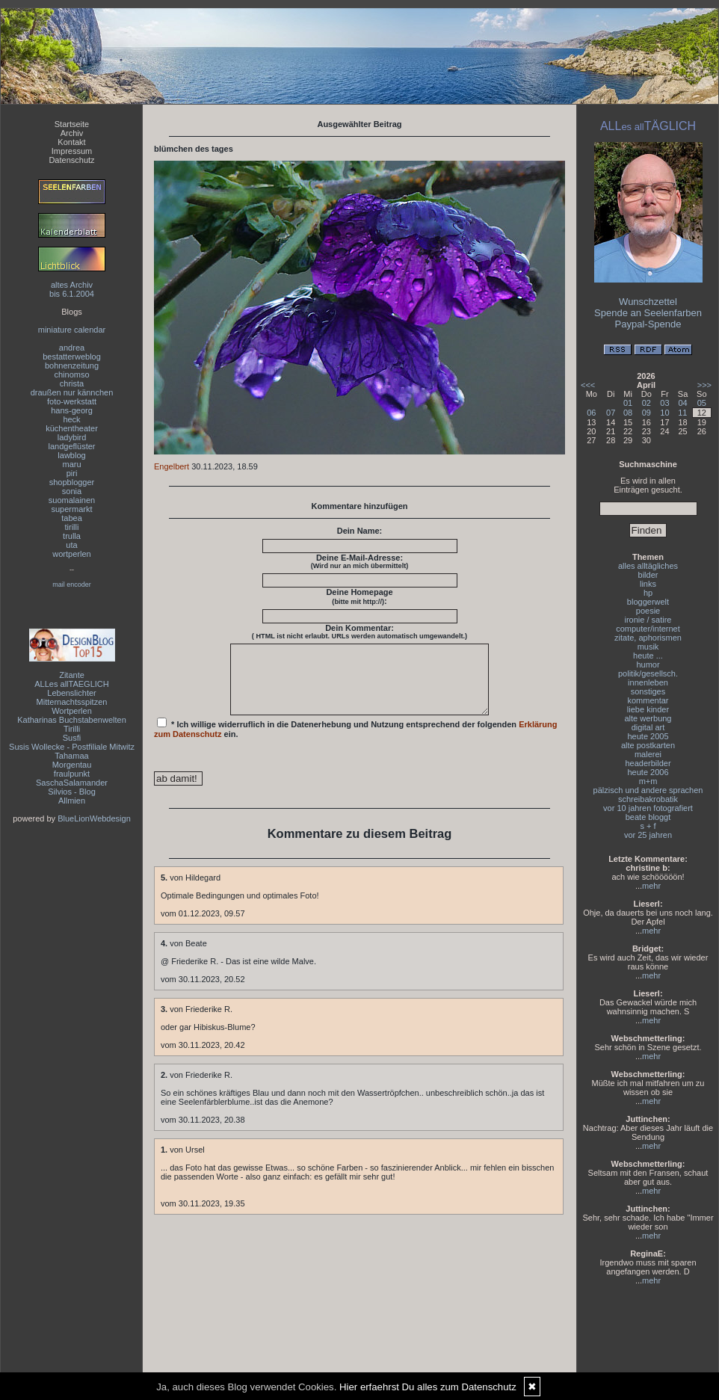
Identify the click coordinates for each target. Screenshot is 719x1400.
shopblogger (72, 482)
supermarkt (71, 509)
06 (591, 412)
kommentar (647, 700)
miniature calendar (72, 329)
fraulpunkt (72, 773)
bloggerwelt (648, 601)
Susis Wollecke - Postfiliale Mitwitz (72, 746)
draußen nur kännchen (72, 392)
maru (71, 464)
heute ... (648, 655)
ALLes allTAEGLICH (71, 683)
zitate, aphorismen (648, 637)
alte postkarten (648, 745)
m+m (648, 781)
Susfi (72, 737)
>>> (704, 384)
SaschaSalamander (72, 782)
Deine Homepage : (359, 596)
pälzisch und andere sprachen (648, 790)
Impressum (72, 151)
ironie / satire (648, 619)
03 (664, 402)
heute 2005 (647, 736)
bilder (648, 574)
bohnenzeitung (72, 365)
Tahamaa (71, 755)
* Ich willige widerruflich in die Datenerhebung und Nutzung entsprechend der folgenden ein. (356, 741)
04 (682, 402)
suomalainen (72, 500)
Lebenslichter (71, 692)
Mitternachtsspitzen (72, 701)
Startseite (72, 124)
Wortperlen (72, 710)
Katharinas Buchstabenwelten (71, 719)
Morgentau (72, 764)
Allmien (71, 800)
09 (646, 412)
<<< (588, 384)
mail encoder (71, 584)
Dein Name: (360, 530)
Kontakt (71, 142)
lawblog (71, 455)
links (648, 583)
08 (627, 412)
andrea (71, 347)
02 (646, 402)
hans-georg (72, 410)
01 (627, 402)
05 (701, 402)
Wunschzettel (648, 301)
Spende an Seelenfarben (648, 312)
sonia (71, 491)
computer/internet (648, 628)
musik (648, 646)
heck (71, 419)
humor (647, 664)
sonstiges (648, 691)
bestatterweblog (72, 356)
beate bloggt (648, 816)
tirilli (72, 526)
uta (71, 544)
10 (664, 412)
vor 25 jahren (648, 834)
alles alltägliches (648, 565)
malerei (648, 754)
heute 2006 (647, 772)
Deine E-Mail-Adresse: (360, 561)
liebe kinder (648, 709)
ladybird (72, 437)
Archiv (72, 133)
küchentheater (72, 428)
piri (72, 473)
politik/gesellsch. (648, 673)
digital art (648, 727)
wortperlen (71, 553)
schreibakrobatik (648, 799)
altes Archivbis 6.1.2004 (71, 289)
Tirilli (72, 728)
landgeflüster (72, 446)
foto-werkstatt (71, 401)
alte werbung (648, 718)
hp (648, 592)
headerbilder (647, 763)
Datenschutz (71, 159)
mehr (651, 885)
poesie (648, 610)
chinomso (71, 374)
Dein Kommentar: (359, 631)
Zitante (71, 674)
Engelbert (171, 466)
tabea (71, 518)
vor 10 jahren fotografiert (648, 808)
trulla (72, 535)
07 (610, 412)
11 (682, 412)
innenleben (648, 682)
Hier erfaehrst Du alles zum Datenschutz (427, 1387)
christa (72, 383)
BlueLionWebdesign (94, 818)
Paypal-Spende (648, 324)
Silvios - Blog (72, 791)
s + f (647, 825)
